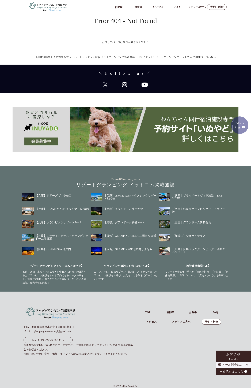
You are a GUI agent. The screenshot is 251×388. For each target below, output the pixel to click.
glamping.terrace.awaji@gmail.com (52, 331)
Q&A (177, 7)
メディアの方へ (197, 7)
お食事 (138, 7)
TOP (148, 312)
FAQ (215, 312)
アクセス (151, 321)
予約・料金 (216, 7)
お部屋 (119, 7)
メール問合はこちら (233, 364)
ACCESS (158, 7)
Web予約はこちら (233, 371)
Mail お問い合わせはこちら (48, 340)
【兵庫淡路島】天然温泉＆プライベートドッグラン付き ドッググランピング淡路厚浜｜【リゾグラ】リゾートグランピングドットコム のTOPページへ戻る (125, 57)
